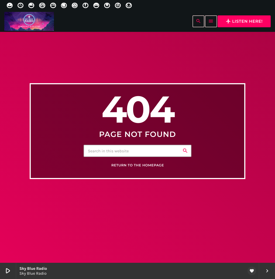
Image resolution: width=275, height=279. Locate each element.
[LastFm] (53, 5)
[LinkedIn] (42, 5)
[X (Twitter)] (20, 5)
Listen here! (244, 21)
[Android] (107, 5)
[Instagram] (75, 5)
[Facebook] (85, 5)
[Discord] (96, 5)
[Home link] (29, 21)
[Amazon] (118, 5)
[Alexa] (129, 5)
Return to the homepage (137, 165)
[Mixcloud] (31, 5)
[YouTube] (10, 5)
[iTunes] (64, 5)
